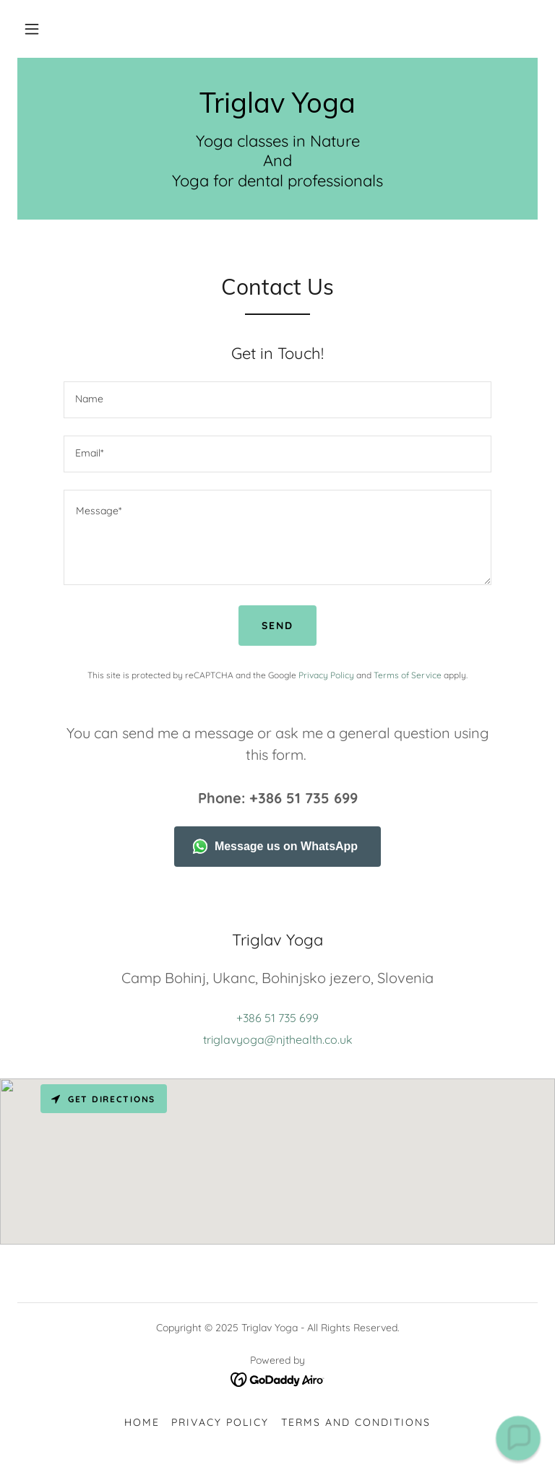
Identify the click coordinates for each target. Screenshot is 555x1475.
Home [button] (142, 1422)
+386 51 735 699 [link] (277, 1018)
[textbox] (277, 399)
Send (277, 625)
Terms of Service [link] (408, 675)
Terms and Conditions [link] (356, 1422)
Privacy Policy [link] (326, 675)
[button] (31, 28)
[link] (277, 108)
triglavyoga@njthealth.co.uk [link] (278, 1039)
